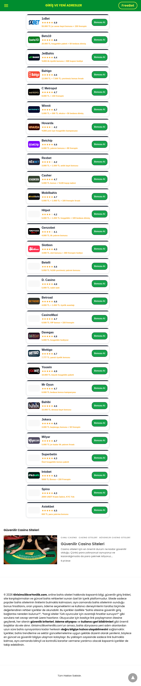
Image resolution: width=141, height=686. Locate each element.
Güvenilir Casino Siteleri (114, 537)
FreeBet (128, 5)
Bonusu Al (99, 22)
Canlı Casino (69, 537)
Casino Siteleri (88, 537)
